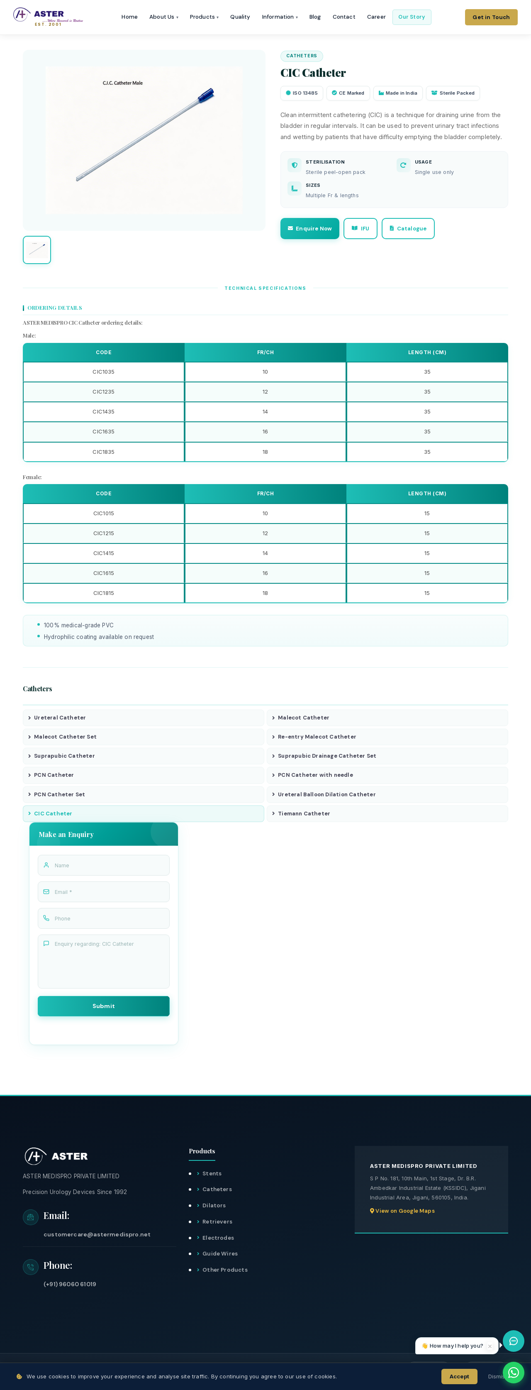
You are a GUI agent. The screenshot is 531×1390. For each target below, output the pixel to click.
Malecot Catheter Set (62, 737)
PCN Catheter (51, 776)
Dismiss (498, 1376)
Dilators (214, 1207)
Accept (459, 1376)
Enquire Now (312, 228)
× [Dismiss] (489, 1346)
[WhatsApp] (513, 1372)
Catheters (217, 1191)
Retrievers (217, 1224)
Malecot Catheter (300, 718)
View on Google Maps (402, 1213)
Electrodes (218, 1239)
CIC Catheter (50, 816)
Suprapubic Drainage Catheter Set (324, 757)
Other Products (225, 1272)
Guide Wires (220, 1256)
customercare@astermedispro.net (97, 1236)
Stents (212, 1176)
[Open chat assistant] (513, 1341)
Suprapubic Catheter (61, 757)
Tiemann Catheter (301, 816)
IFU (369, 228)
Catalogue (422, 228)
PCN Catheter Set (56, 796)
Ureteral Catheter (57, 718)
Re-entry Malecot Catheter (314, 737)
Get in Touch (491, 18)
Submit (104, 1008)
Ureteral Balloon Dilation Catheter (323, 796)
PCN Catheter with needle (312, 776)
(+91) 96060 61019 (70, 1286)
